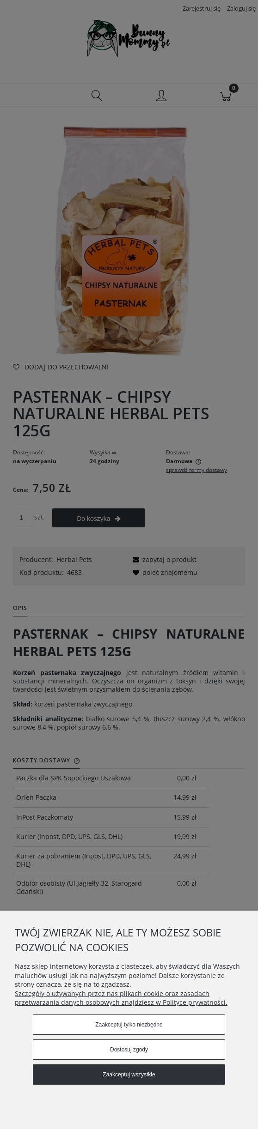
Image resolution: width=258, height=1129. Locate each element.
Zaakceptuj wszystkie (129, 1074)
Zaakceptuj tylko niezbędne (128, 1024)
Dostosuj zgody (129, 1049)
